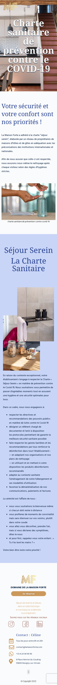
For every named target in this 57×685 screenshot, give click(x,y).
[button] (28, 671)
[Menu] (28, 6)
